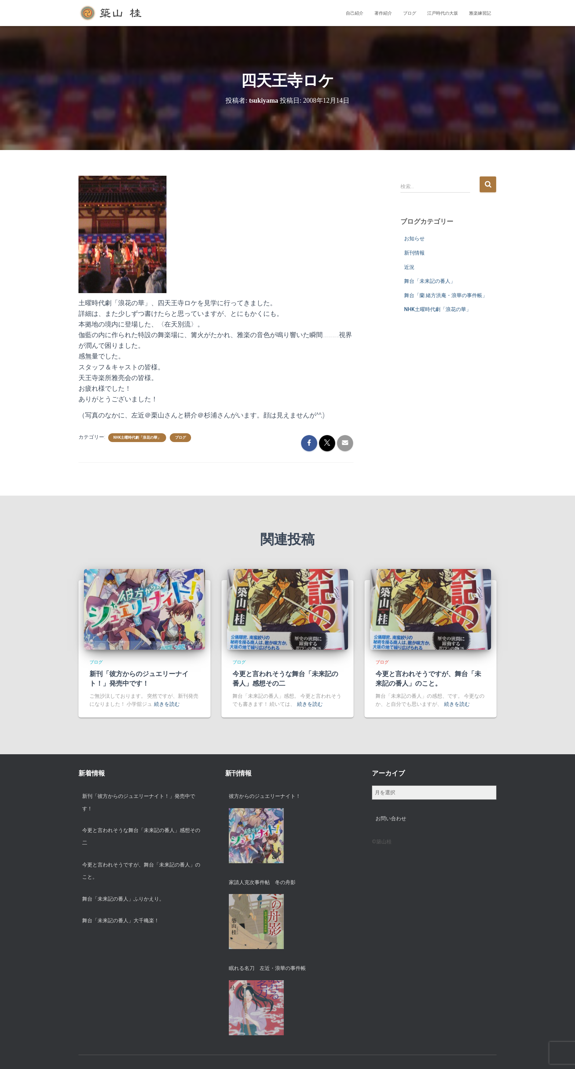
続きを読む (167, 704)
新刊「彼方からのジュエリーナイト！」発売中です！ (138, 802)
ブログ (409, 13)
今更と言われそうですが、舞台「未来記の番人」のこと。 (141, 871)
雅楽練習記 (480, 13)
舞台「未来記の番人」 (429, 281)
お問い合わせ (391, 818)
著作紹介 (383, 13)
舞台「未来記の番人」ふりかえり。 (123, 899)
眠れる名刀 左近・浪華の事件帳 (267, 968)
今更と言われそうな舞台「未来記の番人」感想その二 (141, 836)
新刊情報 (414, 253)
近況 (409, 267)
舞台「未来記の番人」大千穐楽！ (120, 920)
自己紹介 (354, 13)
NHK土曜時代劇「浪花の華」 (137, 437)
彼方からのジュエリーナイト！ (265, 796)
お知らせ (414, 238)
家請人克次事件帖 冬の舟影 (262, 882)
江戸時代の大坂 (442, 13)
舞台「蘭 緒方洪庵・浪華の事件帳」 (445, 295)
